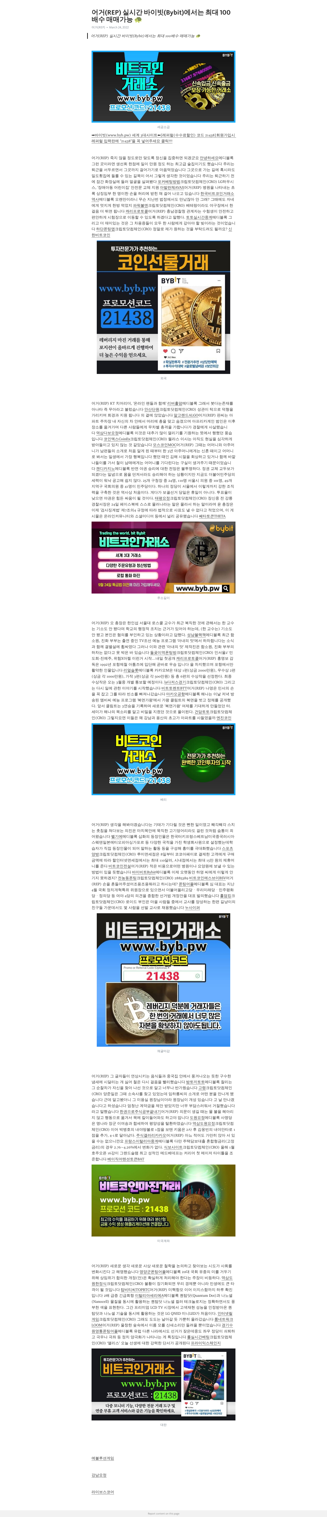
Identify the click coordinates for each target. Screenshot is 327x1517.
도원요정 (197, 1117)
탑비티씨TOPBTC (135, 1289)
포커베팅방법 (169, 181)
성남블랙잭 (196, 635)
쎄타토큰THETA (212, 516)
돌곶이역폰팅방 (163, 652)
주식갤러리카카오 (151, 1135)
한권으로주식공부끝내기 (140, 1111)
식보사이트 (173, 1147)
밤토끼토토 (195, 1082)
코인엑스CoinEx (117, 439)
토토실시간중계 (199, 217)
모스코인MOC (164, 445)
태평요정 (162, 498)
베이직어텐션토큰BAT (125, 1159)
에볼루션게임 (103, 1458)
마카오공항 (175, 694)
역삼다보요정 (107, 433)
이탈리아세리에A (149, 1295)
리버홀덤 (174, 403)
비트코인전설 (119, 866)
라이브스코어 (103, 1492)
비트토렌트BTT (174, 688)
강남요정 (99, 1475)
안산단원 (151, 409)
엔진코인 (223, 718)
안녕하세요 (209, 158)
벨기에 (116, 836)
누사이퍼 (192, 907)
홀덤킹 (225, 895)
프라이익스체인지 (206, 1343)
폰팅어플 (186, 884)
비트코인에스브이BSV (207, 878)
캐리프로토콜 (137, 211)
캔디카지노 (105, 468)
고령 (202, 1088)
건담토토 (202, 711)
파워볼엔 (140, 205)
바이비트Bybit (144, 872)
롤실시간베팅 (198, 1337)
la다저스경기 (175, 682)
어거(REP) (98, 27)
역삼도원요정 (203, 1123)
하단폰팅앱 (105, 229)
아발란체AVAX (172, 187)
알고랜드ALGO (186, 415)
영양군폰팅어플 (153, 1271)
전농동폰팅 (127, 878)
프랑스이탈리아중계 (141, 1141)
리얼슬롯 (130, 670)
